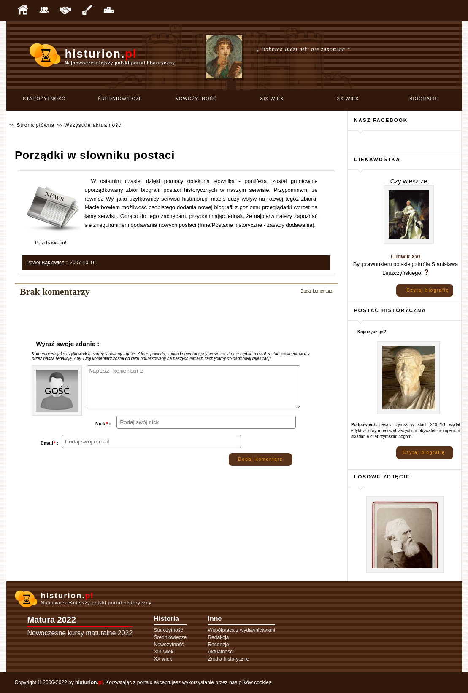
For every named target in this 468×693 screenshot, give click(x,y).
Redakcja (218, 637)
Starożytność (44, 98)
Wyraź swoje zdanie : (67, 343)
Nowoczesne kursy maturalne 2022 (80, 633)
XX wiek (348, 98)
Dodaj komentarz (316, 291)
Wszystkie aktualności (93, 125)
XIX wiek (272, 98)
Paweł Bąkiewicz (45, 263)
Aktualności (220, 652)
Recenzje (218, 644)
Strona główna (35, 125)
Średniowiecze (120, 98)
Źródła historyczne (228, 659)
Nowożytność (196, 98)
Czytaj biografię (428, 290)
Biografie (423, 98)
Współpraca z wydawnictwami (241, 630)
